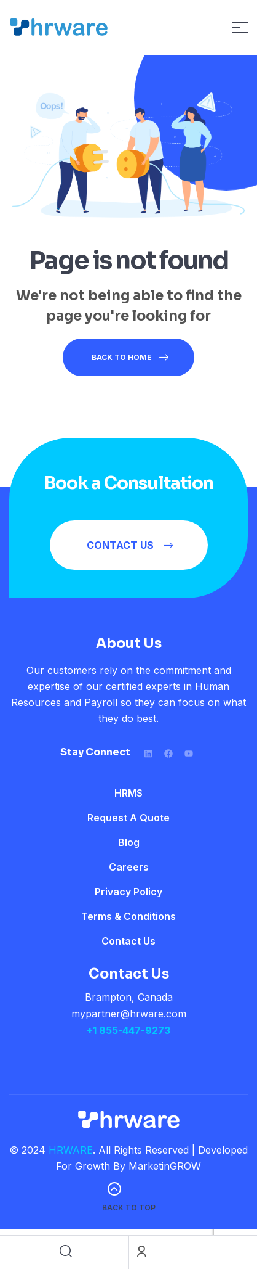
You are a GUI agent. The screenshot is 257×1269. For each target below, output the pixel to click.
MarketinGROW (164, 1166)
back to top (129, 1207)
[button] (129, 545)
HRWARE (71, 1150)
